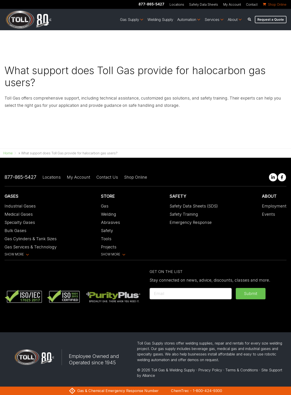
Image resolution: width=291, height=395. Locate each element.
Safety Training (184, 214)
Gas (104, 206)
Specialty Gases (20, 222)
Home (8, 153)
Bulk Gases (15, 230)
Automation (186, 19)
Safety (107, 230)
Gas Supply (129, 19)
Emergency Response (191, 222)
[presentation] (184, 312)
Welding (108, 214)
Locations (177, 4)
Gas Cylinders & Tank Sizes (31, 238)
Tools (106, 238)
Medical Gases (19, 214)
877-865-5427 (151, 4)
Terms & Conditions (241, 370)
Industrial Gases (20, 206)
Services (212, 19)
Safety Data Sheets (203, 4)
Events (268, 214)
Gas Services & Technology (31, 247)
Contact (252, 4)
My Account (232, 4)
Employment (274, 206)
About (233, 19)
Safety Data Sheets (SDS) (194, 206)
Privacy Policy (210, 370)
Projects (108, 247)
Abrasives (110, 222)
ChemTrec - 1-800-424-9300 (196, 390)
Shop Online (135, 177)
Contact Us (107, 177)
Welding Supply (160, 19)
